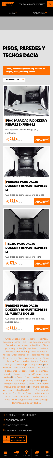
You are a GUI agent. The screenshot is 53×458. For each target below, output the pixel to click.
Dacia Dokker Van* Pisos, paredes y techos (26, 396)
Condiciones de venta (17, 425)
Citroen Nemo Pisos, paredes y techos (30, 355)
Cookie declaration (16, 420)
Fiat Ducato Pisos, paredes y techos (30, 377)
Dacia (8, 69)
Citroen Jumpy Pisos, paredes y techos (22, 358)
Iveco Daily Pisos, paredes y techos (22, 399)
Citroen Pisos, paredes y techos (20, 339)
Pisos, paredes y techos (24, 72)
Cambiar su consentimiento (20, 430)
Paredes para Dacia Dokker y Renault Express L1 (26, 185)
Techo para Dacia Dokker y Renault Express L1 (26, 247)
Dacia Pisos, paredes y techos (21, 345)
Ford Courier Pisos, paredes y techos (31, 393)
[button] (14, 80)
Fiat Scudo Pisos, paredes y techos (23, 380)
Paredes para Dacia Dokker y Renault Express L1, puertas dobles (26, 309)
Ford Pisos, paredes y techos (36, 342)
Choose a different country (21, 415)
